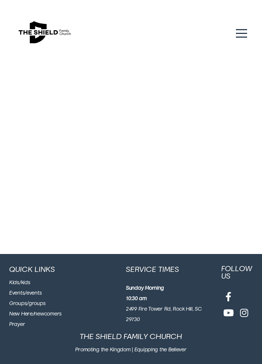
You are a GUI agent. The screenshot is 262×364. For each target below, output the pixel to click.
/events (33, 293)
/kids (25, 282)
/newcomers (47, 314)
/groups (36, 303)
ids (16, 282)
